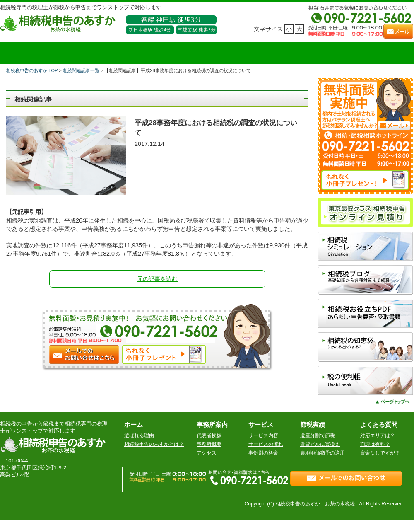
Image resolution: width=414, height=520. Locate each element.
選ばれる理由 (139, 435)
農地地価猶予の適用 (322, 452)
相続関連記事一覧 (81, 70)
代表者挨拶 (209, 435)
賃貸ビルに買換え (320, 444)
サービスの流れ (265, 444)
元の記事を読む (157, 279)
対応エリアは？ (377, 435)
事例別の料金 (263, 452)
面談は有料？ (375, 444)
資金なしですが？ (380, 452)
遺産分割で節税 (317, 435)
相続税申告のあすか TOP (32, 70)
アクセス (207, 452)
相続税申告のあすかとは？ (154, 444)
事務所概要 (209, 444)
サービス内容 (263, 435)
